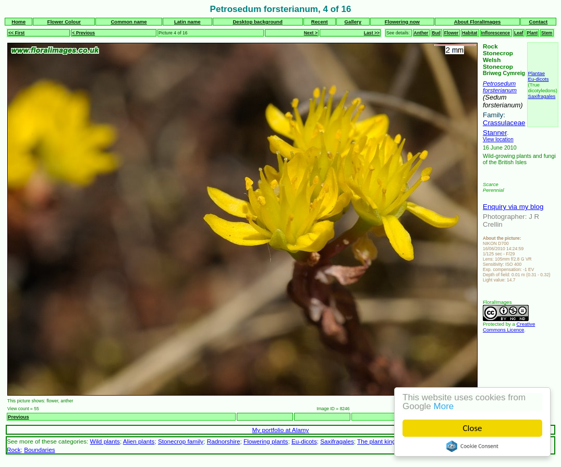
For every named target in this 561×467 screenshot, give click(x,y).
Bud (436, 32)
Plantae (536, 73)
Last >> (372, 32)
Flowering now (402, 21)
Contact (538, 21)
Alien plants (139, 441)
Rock (14, 449)
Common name (129, 21)
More (444, 406)
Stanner (495, 133)
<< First (16, 32)
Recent (319, 21)
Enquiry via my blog (513, 207)
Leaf (518, 32)
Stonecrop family (180, 441)
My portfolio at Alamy (280, 429)
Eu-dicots (538, 79)
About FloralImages (477, 21)
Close (472, 428)
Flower (451, 32)
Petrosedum (499, 83)
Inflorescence (495, 32)
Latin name (187, 21)
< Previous (83, 32)
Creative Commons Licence (509, 327)
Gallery (353, 21)
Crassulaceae (504, 123)
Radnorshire (223, 441)
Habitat (469, 32)
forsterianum (500, 90)
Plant (532, 32)
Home (18, 21)
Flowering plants (265, 441)
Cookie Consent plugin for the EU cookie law (473, 446)
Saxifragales (542, 96)
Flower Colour (64, 21)
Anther (421, 32)
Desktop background (257, 21)
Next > (311, 32)
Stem (546, 32)
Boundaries (39, 449)
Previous (18, 417)
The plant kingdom (382, 441)
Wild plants (105, 441)
